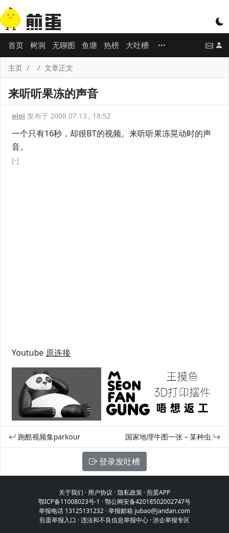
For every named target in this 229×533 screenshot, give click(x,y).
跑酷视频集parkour (44, 437)
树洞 (37, 45)
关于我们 (71, 492)
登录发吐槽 (114, 461)
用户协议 (100, 492)
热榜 (111, 45)
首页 (16, 45)
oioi (18, 116)
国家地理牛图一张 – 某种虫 (172, 437)
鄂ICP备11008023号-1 (69, 501)
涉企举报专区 (171, 520)
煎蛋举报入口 (57, 520)
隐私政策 (130, 492)
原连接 (58, 352)
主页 (15, 68)
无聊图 (63, 45)
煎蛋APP (158, 492)
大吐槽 (137, 45)
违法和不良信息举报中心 (114, 520)
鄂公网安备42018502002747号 (148, 501)
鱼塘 (89, 45)
